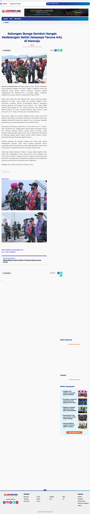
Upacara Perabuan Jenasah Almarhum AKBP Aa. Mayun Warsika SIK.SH (69, 425)
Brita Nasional (66, 340)
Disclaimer (80, 499)
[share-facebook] (55, 50)
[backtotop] (45, 490)
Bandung (26, 496)
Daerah (63, 375)
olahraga (26, 499)
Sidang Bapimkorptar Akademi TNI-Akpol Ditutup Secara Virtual (22, 261)
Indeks (5, 19)
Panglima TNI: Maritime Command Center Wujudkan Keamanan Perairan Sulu (69, 393)
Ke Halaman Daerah (74, 379)
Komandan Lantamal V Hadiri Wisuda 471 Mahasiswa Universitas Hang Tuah (70, 401)
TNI (11, 19)
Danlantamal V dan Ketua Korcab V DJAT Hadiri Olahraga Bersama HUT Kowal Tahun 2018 (69, 417)
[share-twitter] (58, 50)
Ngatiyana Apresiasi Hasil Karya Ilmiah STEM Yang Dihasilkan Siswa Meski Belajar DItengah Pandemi (69, 409)
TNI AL (38, 501)
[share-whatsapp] (61, 50)
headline (51, 496)
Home (5, 4)
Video (7, 22)
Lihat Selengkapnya (74, 432)
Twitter (14, 503)
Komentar (6, 50)
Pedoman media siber (83, 503)
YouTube (18, 503)
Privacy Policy (81, 501)
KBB (63, 496)
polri (50, 499)
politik (38, 499)
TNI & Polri (17, 19)
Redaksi (80, 496)
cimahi (38, 496)
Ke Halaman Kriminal (74, 344)
